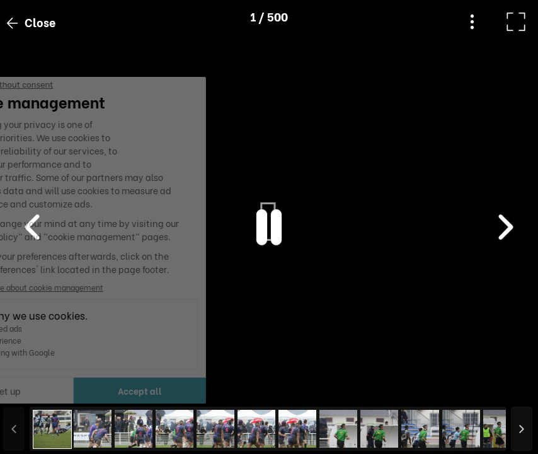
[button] (33, 389)
